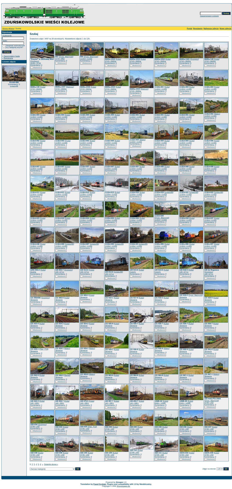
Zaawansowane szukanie (209, 16)
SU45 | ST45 (35, 63)
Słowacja (34, 300)
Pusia (67, 141)
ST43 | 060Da (110, 61)
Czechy (133, 272)
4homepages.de (123, 486)
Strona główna (8, 29)
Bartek (67, 375)
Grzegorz (35, 61)
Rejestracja (8, 58)
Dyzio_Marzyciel (66, 57)
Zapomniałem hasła (12, 56)
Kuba (118, 59)
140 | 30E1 (34, 403)
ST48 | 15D (208, 403)
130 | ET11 (59, 272)
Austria (33, 272)
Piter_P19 (44, 349)
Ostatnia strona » (51, 464)
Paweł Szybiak (99, 484)
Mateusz (69, 87)
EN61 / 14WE (160, 403)
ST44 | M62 (60, 59)
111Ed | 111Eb (86, 59)
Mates (216, 114)
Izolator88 (169, 192)
